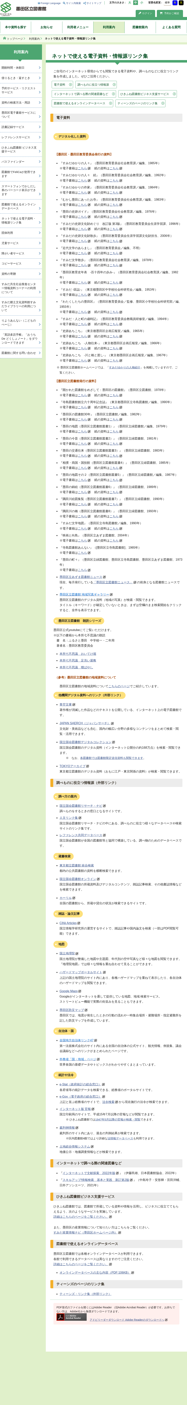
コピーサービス (12, 263)
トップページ (15, 38)
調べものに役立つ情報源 (93, 84)
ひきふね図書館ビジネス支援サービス (144, 94)
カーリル (66, 897)
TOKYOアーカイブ (72, 766)
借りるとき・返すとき (16, 78)
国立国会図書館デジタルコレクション (85, 742)
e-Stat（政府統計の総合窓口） (80, 1084)
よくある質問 (171, 27)
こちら (82, 168)
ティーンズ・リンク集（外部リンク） (85, 1294)
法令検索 (108, 1102)
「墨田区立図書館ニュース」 (113, 582)
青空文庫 (66, 704)
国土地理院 (67, 953)
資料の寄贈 (9, 273)
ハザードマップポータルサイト (81, 972)
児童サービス (10, 243)
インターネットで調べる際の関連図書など (81, 94)
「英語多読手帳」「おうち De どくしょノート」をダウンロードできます (20, 338)
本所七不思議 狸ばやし (76, 667)
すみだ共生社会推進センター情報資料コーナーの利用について (19, 288)
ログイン (145, 13)
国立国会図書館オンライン (78, 879)
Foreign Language (51, 3)
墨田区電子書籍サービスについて (19, 114)
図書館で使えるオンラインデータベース (79, 103)
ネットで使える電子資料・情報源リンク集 (19, 220)
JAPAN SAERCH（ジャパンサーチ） (85, 723)
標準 (167, 2)
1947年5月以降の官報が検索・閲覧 (117, 1119)
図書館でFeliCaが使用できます (19, 174)
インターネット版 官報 (75, 1109)
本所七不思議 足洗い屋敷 (78, 660)
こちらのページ (119, 686)
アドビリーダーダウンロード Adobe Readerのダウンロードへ (110, 1319)
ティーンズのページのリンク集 (138, 103)
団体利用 (7, 232)
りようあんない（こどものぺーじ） (19, 322)
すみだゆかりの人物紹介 (124, 367)
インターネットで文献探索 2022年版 (89, 1173)
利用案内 (109, 27)
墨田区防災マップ (72, 1010)
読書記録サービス (13, 127)
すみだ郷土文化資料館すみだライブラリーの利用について (19, 306)
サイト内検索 (73, 3)
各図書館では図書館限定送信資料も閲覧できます (111, 758)
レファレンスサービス (16, 137)
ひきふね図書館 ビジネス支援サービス (19, 149)
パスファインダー (13, 161)
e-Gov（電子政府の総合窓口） (81, 1096)
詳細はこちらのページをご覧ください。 (80, 1216)
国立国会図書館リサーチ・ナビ (81, 805)
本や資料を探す (15, 27)
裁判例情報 (67, 1127)
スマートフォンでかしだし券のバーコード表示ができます (19, 190)
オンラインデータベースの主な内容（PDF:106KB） (95, 1272)
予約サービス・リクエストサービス (19, 90)
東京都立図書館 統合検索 (77, 865)
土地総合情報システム (75, 1146)
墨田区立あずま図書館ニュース (81, 577)
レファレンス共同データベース (81, 835)
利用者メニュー (78, 27)
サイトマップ (93, 3)
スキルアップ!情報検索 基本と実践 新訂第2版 (96, 1180)
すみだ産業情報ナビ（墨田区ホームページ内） (85, 1232)
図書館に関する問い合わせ (19, 352)
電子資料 (59, 84)
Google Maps (69, 991)
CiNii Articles (68, 923)
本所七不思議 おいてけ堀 (78, 653)
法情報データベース (120, 1138)
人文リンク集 (69, 817)
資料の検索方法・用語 (16, 102)
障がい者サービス (13, 253)
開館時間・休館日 (13, 67)
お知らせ (46, 27)
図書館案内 (140, 27)
